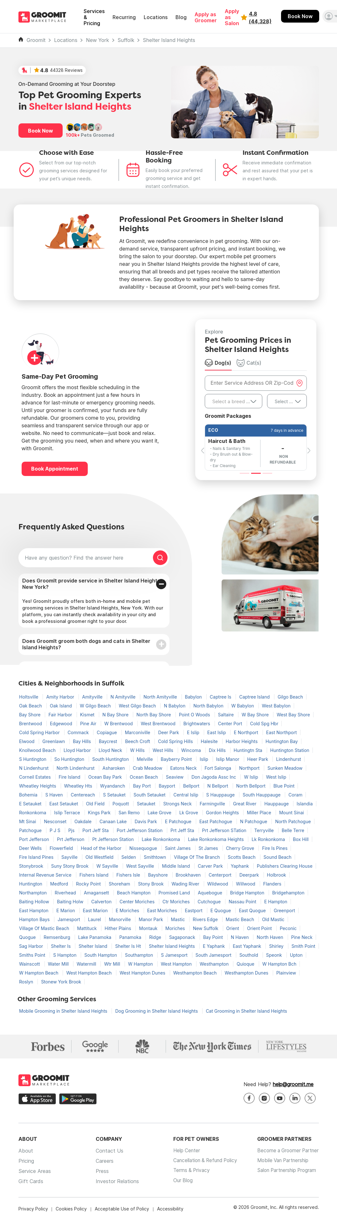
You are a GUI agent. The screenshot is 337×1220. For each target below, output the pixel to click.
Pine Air (89, 723)
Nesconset (56, 821)
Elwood (27, 741)
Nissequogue (143, 848)
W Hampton (141, 964)
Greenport (284, 910)
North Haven (270, 937)
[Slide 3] (267, 473)
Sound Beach (278, 857)
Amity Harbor (60, 697)
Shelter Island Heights (169, 40)
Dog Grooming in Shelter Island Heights (157, 1011)
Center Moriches (138, 901)
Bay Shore (30, 714)
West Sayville (140, 866)
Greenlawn (54, 741)
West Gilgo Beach (138, 705)
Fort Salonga (218, 768)
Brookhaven (189, 875)
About (25, 1151)
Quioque (246, 964)
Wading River (186, 883)
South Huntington (111, 759)
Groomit (36, 40)
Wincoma (191, 750)
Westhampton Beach (195, 972)
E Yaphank (214, 946)
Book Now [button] (40, 131)
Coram (295, 794)
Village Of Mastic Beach (45, 928)
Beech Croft (138, 741)
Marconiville (138, 732)
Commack (79, 732)
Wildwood (218, 883)
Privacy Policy (33, 1208)
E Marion (66, 910)
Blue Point (283, 786)
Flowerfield (62, 848)
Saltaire (226, 714)
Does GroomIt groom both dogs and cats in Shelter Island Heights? (86, 644)
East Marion (96, 910)
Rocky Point (89, 883)
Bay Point (213, 937)
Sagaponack (182, 937)
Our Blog (178, 1181)
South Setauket (150, 794)
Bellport (192, 786)
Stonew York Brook (61, 981)
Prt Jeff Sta (182, 830)
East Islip (217, 732)
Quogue (28, 937)
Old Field (96, 803)
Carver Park (211, 866)
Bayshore (158, 875)
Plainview (286, 972)
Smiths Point (32, 955)
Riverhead (66, 892)
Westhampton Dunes (247, 972)
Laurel (95, 919)
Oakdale (83, 821)
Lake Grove (160, 812)
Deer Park (169, 732)
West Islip (276, 777)
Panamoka (130, 937)
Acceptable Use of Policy (122, 1208)
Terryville (264, 830)
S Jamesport (175, 955)
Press (99, 1171)
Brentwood (31, 723)
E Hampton (275, 901)
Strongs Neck (178, 803)
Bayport (167, 786)
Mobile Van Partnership (281, 1161)
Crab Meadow (148, 768)
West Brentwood (159, 723)
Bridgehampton (288, 892)
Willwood (246, 883)
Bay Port (142, 786)
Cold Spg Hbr (264, 723)
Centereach (83, 794)
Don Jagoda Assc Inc (214, 777)
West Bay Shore (293, 714)
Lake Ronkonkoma (162, 839)
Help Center (182, 1151)
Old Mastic (273, 919)
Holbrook (276, 875)
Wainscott (30, 964)
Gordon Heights (223, 812)
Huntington (31, 883)
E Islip (194, 732)
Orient (233, 928)
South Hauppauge (262, 794)
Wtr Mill (112, 964)
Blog (181, 17)
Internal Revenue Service (46, 875)
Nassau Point (243, 901)
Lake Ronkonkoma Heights (216, 839)
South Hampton (101, 955)
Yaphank (240, 866)
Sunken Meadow (284, 768)
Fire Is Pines (274, 848)
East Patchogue (216, 821)
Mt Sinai (28, 821)
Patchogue (31, 830)
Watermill (87, 964)
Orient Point (260, 928)
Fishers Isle (128, 875)
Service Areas (34, 1171)
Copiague (107, 732)
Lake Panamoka (95, 937)
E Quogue (221, 910)
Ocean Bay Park (105, 777)
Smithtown (155, 857)
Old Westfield (100, 857)
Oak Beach (31, 705)
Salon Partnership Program (285, 1171)
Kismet (88, 714)
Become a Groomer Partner (286, 1151)
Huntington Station (289, 750)
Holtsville (29, 697)
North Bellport (251, 786)
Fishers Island (94, 875)
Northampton (33, 892)
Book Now (300, 16)
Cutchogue (210, 901)
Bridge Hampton (247, 892)
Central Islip (186, 794)
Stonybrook (32, 866)
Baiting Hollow (34, 901)
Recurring (124, 17)
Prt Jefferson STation (225, 830)
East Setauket (64, 803)
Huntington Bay (281, 741)
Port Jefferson (34, 839)
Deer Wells (31, 848)
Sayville (70, 857)
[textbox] (233, 401)
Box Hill (300, 839)
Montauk (149, 928)
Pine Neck (302, 937)
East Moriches (162, 910)
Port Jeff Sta (96, 830)
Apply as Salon (232, 17)
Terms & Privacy (187, 1171)
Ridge (155, 937)
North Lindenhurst (76, 768)
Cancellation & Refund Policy (202, 1161)
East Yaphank (247, 946)
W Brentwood (119, 723)
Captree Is (221, 697)
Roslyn (26, 981)
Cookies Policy (71, 1208)
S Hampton (65, 955)
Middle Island (176, 866)
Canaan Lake (114, 821)
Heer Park (258, 759)
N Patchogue (254, 821)
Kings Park (100, 812)
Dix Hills (218, 750)
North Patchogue (293, 821)
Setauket (146, 803)
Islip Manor (228, 759)
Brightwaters (197, 723)
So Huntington (70, 759)
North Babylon (208, 705)
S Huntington (33, 759)
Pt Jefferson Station (113, 839)
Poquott (121, 803)
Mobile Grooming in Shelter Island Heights (63, 1011)
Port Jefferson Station (140, 830)
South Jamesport (214, 955)
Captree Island (255, 697)
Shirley (277, 946)
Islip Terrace (67, 812)
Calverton (102, 901)
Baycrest (109, 741)
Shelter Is (61, 946)
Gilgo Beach (290, 697)
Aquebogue (211, 892)
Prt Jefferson (71, 839)
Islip (204, 759)
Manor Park (151, 919)
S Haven (54, 794)
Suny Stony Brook (70, 866)
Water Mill (59, 964)
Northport (250, 768)
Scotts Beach (242, 857)
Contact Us (107, 1151)
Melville (145, 759)
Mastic (178, 919)
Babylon (194, 697)
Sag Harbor (31, 946)
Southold (249, 955)
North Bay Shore (154, 714)
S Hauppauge (221, 794)
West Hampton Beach (89, 972)
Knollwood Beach (38, 750)
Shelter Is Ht (128, 946)
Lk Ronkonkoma (268, 839)
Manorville (120, 919)
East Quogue (253, 910)
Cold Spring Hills (176, 741)
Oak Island (61, 705)
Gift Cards (30, 1181)
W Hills (138, 750)
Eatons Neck (184, 768)
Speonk (274, 955)
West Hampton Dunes (143, 972)
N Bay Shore (116, 714)
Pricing (26, 1161)
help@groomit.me (293, 1084)
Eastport (194, 910)
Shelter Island (93, 946)
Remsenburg (57, 937)
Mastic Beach (240, 919)
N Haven (240, 937)
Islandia (305, 803)
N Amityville (123, 697)
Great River (245, 803)
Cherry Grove (241, 848)
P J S (56, 830)
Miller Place (259, 812)
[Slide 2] (256, 473)
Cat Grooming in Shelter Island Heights (246, 1011)
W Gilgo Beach (96, 705)
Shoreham (120, 883)
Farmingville (213, 803)
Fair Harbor (60, 714)
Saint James (178, 848)
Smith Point (303, 946)
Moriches (175, 928)
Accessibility (170, 1208)
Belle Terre (293, 830)
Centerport (221, 875)
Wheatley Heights (38, 786)
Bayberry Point (177, 759)
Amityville (93, 697)
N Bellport (218, 786)
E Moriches (128, 910)
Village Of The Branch (197, 857)
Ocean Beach (144, 777)
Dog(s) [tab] (218, 363)
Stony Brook (151, 883)
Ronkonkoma (33, 812)
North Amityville (160, 697)
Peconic (288, 928)
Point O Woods (195, 714)
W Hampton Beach (39, 972)
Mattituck (87, 928)
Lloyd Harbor (78, 750)
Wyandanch (113, 786)
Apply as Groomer (206, 17)
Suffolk (126, 40)
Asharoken (114, 768)
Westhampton (215, 964)
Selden (129, 857)
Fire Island (70, 777)
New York (97, 40)
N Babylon (175, 705)
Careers (102, 1161)
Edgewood (61, 723)
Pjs (72, 830)
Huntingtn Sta (249, 750)
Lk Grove (189, 812)
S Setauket (115, 794)
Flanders (272, 883)
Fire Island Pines (37, 857)
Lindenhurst (288, 759)
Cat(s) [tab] (249, 363)
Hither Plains (118, 928)
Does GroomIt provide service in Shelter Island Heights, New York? (92, 583)
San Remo (130, 812)
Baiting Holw (71, 901)
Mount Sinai (291, 812)
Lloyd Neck (111, 750)
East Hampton (34, 910)
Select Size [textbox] (286, 401)
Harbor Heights (242, 741)
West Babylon (276, 705)
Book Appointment (54, 468)
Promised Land (175, 892)
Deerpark (249, 875)
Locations (156, 17)
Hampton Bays (35, 919)
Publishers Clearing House (285, 866)
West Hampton (177, 964)
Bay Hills (82, 741)
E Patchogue (179, 821)
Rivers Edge (206, 919)
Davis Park (146, 821)
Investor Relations (114, 1181)
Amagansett (97, 892)
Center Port (231, 723)
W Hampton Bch (279, 964)
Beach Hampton (134, 892)
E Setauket (31, 803)
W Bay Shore (256, 714)
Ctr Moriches (176, 901)
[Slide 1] (244, 473)
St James (209, 848)
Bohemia (28, 794)
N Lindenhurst (34, 768)
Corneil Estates (35, 777)
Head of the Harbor (101, 848)
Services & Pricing (94, 17)
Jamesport (69, 919)
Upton (296, 955)
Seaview (175, 777)
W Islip (251, 777)
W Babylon (243, 705)
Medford (59, 883)
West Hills (164, 750)
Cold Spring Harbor (40, 732)
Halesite (210, 741)
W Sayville (107, 866)
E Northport (246, 732)
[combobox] (233, 401)
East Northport (281, 732)
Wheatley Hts (78, 786)
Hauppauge (277, 803)
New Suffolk (206, 928)
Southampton (139, 955)
